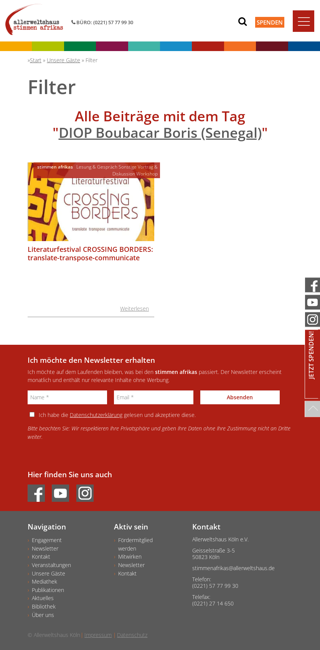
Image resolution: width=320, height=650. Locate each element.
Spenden (270, 22)
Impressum (98, 634)
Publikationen (48, 590)
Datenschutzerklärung (96, 414)
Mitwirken (130, 556)
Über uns (43, 615)
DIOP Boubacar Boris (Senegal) (160, 132)
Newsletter (45, 548)
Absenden (240, 397)
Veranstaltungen (51, 565)
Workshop (147, 174)
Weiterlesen (134, 308)
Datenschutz (132, 634)
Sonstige (128, 167)
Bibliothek (44, 606)
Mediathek (44, 581)
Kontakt (41, 556)
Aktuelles (43, 598)
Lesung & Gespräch (96, 167)
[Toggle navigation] (303, 21)
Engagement (47, 540)
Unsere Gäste (48, 573)
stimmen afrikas (55, 167)
